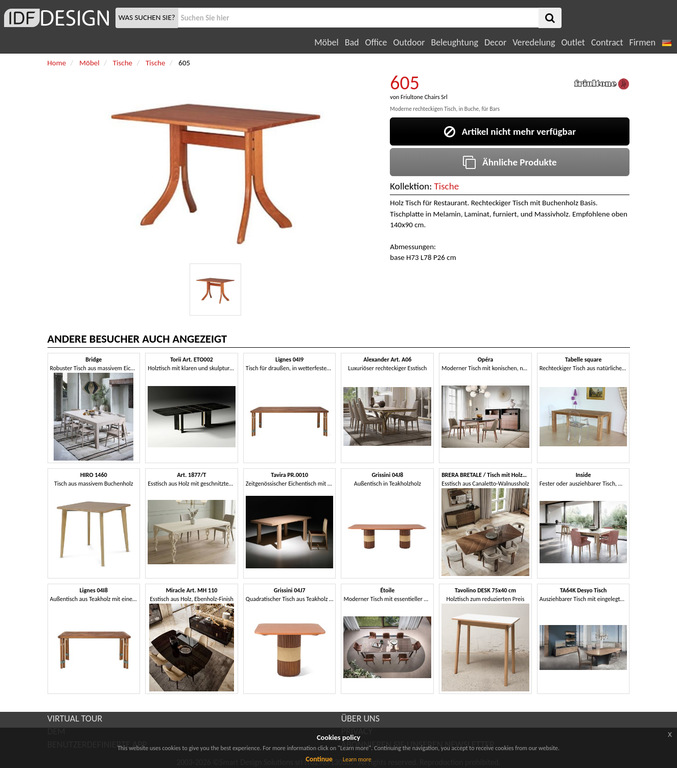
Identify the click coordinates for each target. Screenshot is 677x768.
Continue (319, 759)
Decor (495, 42)
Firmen (642, 42)
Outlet (573, 42)
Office (376, 42)
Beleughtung (454, 42)
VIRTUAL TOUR (75, 718)
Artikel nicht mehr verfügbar (510, 131)
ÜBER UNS (360, 718)
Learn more (357, 759)
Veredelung (533, 42)
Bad (352, 42)
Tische (446, 186)
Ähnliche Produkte (509, 162)
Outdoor (409, 42)
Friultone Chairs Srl (424, 97)
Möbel (326, 42)
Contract (607, 42)
